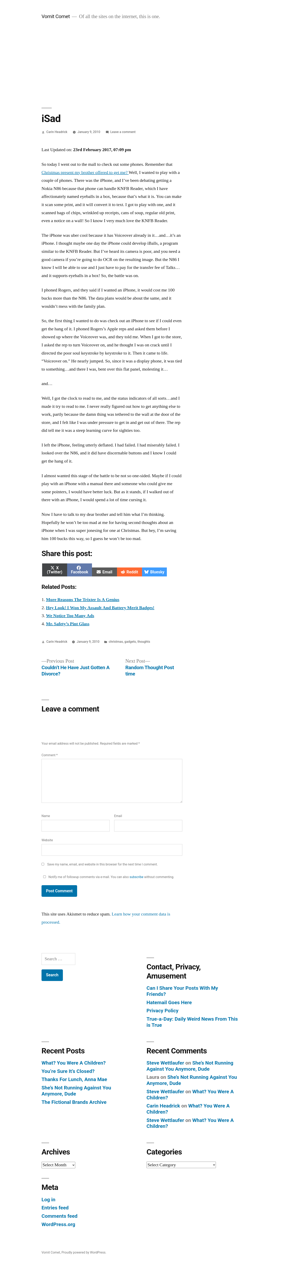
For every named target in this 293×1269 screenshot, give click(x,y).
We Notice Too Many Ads (70, 616)
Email (118, 816)
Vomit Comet (56, 16)
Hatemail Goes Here (169, 1002)
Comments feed (60, 1216)
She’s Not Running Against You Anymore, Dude (189, 1066)
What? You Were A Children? (74, 1063)
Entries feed (55, 1208)
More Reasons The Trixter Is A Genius (82, 599)
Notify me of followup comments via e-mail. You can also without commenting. (108, 877)
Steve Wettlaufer (165, 1063)
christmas (116, 642)
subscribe (136, 877)
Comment (50, 755)
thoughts (144, 642)
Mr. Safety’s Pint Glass (67, 624)
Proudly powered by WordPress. (83, 1252)
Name (46, 816)
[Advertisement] (146, 63)
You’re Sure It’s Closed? (68, 1071)
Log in (48, 1199)
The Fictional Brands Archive (74, 1102)
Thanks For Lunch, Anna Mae (74, 1079)
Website (47, 840)
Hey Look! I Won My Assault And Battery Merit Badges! (100, 608)
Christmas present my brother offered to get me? (85, 172)
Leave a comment (123, 132)
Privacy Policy (162, 1011)
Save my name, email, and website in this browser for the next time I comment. (102, 864)
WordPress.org (58, 1224)
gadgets (130, 642)
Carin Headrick (56, 132)
